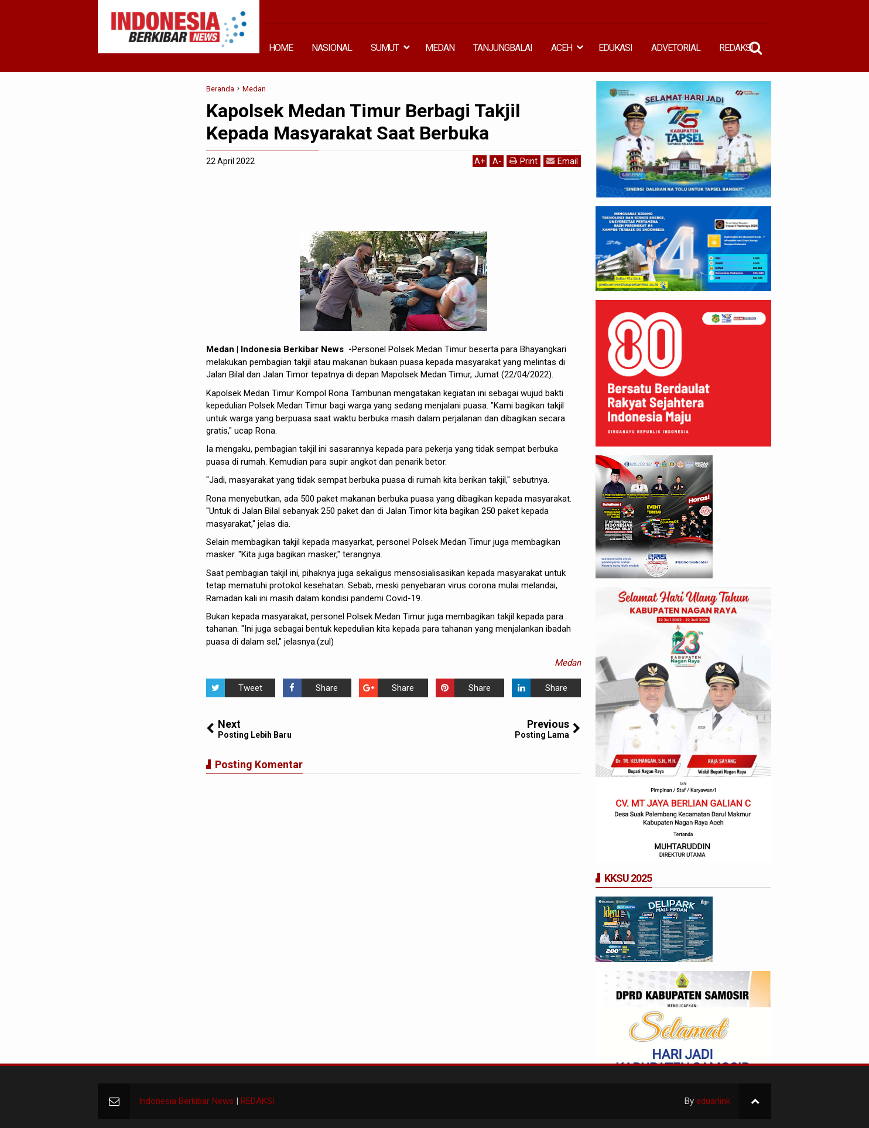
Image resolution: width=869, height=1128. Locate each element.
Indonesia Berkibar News (186, 1101)
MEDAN (439, 47)
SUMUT (385, 47)
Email (562, 160)
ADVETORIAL (675, 47)
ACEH (561, 47)
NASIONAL (332, 47)
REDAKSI (736, 47)
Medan (568, 662)
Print (523, 160)
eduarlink (713, 1101)
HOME (281, 47)
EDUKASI (615, 47)
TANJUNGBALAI (502, 47)
